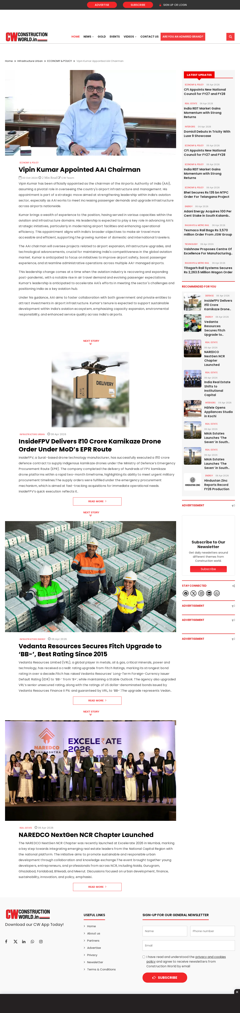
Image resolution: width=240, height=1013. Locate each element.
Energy (188, 206)
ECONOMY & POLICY (59, 61)
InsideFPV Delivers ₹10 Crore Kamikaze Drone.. (218, 305)
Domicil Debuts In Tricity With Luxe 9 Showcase (207, 134)
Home (75, 37)
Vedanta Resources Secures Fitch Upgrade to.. (214, 328)
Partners (93, 941)
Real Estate (26, 827)
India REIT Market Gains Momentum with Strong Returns (202, 112)
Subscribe (138, 5)
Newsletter (95, 962)
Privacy (92, 955)
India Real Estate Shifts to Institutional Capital (217, 388)
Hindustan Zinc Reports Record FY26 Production (216, 484)
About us (93, 933)
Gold (102, 37)
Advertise (102, 5)
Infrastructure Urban (30, 61)
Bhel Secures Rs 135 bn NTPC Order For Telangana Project (206, 194)
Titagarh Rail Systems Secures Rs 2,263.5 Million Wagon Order (208, 270)
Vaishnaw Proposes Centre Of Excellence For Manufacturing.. (208, 251)
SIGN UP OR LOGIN (173, 5)
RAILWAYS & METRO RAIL (197, 225)
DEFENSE (209, 295)
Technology (191, 244)
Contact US (149, 37)
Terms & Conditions (101, 969)
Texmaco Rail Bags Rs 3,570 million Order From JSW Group (208, 232)
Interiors (190, 126)
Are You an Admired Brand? (183, 37)
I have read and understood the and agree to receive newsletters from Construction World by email (186, 961)
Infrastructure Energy (32, 639)
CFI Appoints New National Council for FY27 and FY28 (205, 92)
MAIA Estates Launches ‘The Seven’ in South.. (217, 437)
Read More (97, 501)
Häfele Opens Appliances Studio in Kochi (218, 412)
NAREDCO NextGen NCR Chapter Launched (214, 358)
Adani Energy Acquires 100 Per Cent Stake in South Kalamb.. (208, 213)
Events (115, 37)
